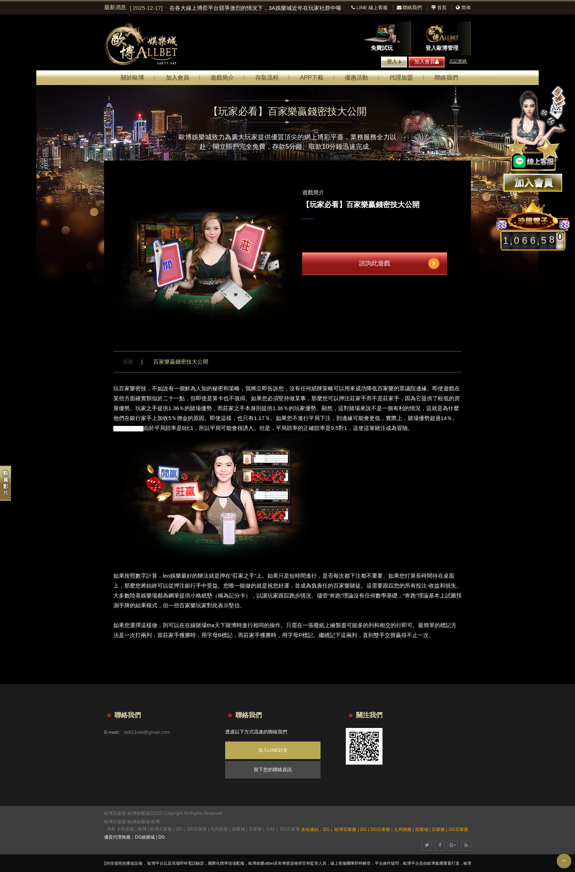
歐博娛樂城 (139, 821)
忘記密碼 (458, 61)
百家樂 (255, 829)
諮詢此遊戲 (399, 263)
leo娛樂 (172, 576)
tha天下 (216, 625)
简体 (466, 7)
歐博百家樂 (115, 821)
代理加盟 (401, 77)
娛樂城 (238, 829)
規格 (127, 361)
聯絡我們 (409, 7)
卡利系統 (125, 829)
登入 (394, 62)
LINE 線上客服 (369, 7)
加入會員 (426, 62)
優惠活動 (356, 77)
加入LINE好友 (273, 750)
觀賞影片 (5, 483)
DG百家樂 (197, 829)
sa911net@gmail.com (147, 732)
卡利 (111, 829)
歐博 (155, 821)
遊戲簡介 (222, 77)
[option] (235, 8)
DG (179, 829)
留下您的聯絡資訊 (273, 769)
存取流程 (267, 77)
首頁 (439, 7)
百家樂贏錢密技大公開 (180, 361)
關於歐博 (132, 77)
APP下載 (311, 77)
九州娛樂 (219, 829)
